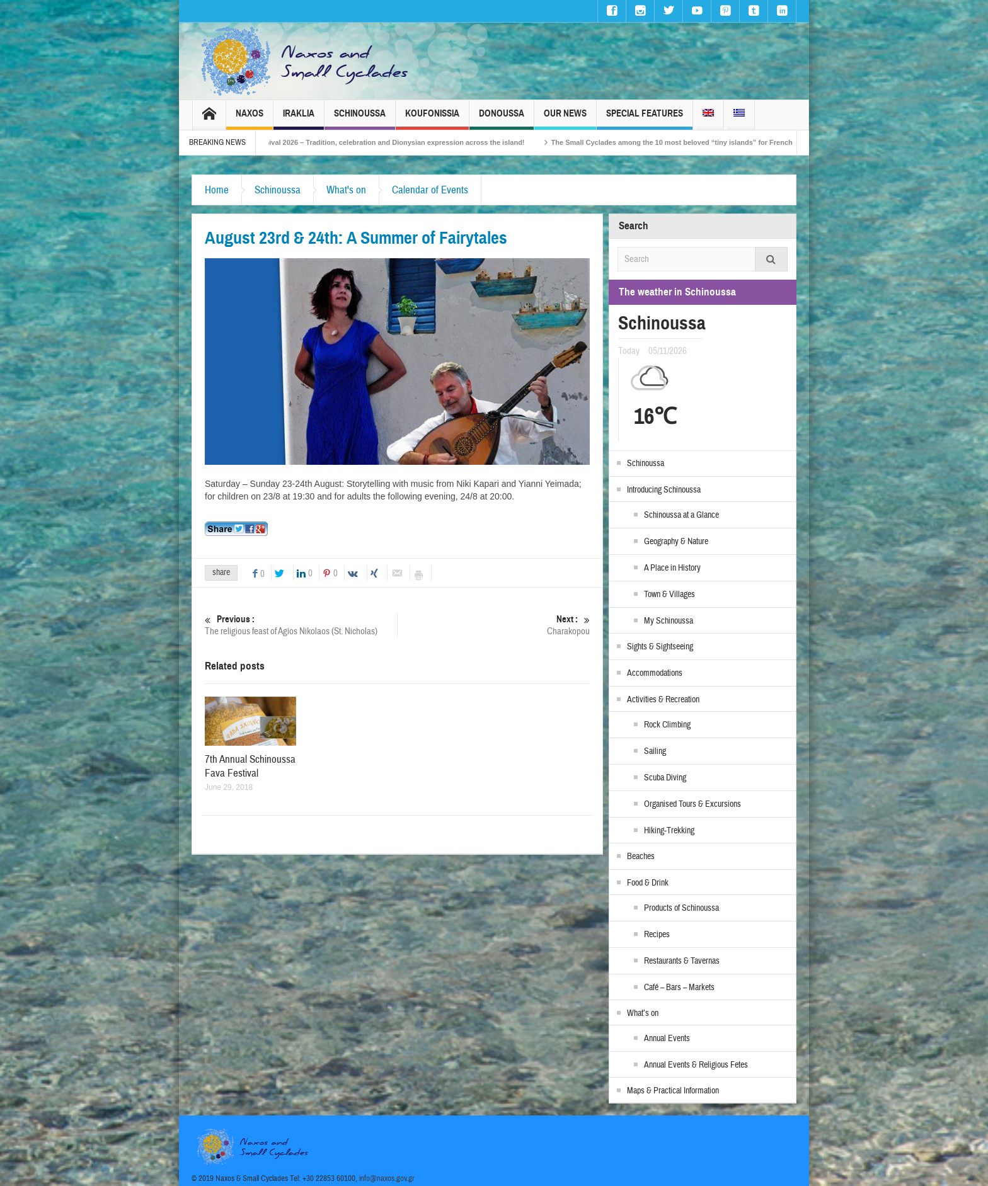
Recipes (657, 934)
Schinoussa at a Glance (681, 515)
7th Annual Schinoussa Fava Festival (250, 766)
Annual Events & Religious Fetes (696, 1065)
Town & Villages (669, 594)
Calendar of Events (430, 190)
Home (217, 190)
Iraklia (298, 119)
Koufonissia (432, 119)
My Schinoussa (668, 621)
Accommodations (654, 673)
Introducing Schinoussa (664, 490)
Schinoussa (360, 119)
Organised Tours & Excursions (692, 804)
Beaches (641, 856)
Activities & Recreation (663, 699)
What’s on (642, 1013)
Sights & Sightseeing (660, 647)
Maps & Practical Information (673, 1091)
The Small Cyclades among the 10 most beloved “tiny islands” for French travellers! (703, 142)
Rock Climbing (667, 725)
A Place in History (672, 568)
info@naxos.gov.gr (387, 1178)
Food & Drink (648, 883)
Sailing (655, 751)
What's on (346, 190)
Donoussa (501, 119)
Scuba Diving (665, 778)
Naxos (249, 119)
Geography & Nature (676, 541)
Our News (565, 119)
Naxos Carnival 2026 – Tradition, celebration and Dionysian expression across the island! (391, 142)
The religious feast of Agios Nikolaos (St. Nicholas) (301, 625)
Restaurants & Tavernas (682, 961)
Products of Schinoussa (681, 908)
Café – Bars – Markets (679, 987)
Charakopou (494, 625)
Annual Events (667, 1038)
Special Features (644, 119)
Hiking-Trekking (669, 830)
